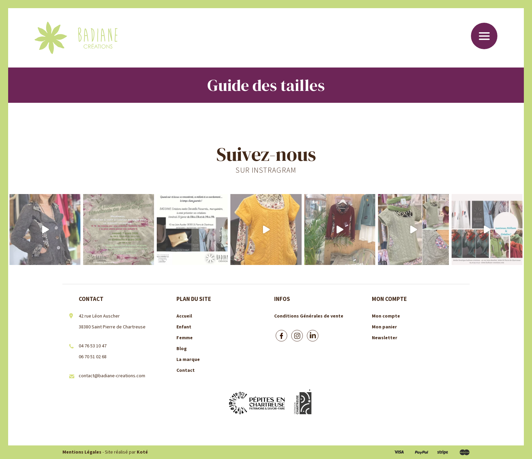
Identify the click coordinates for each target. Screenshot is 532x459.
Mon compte (386, 316)
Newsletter (384, 337)
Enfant (183, 327)
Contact (185, 370)
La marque (188, 359)
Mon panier (384, 327)
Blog (181, 348)
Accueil (184, 316)
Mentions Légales (81, 452)
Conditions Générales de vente (308, 316)
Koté (142, 452)
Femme (184, 337)
